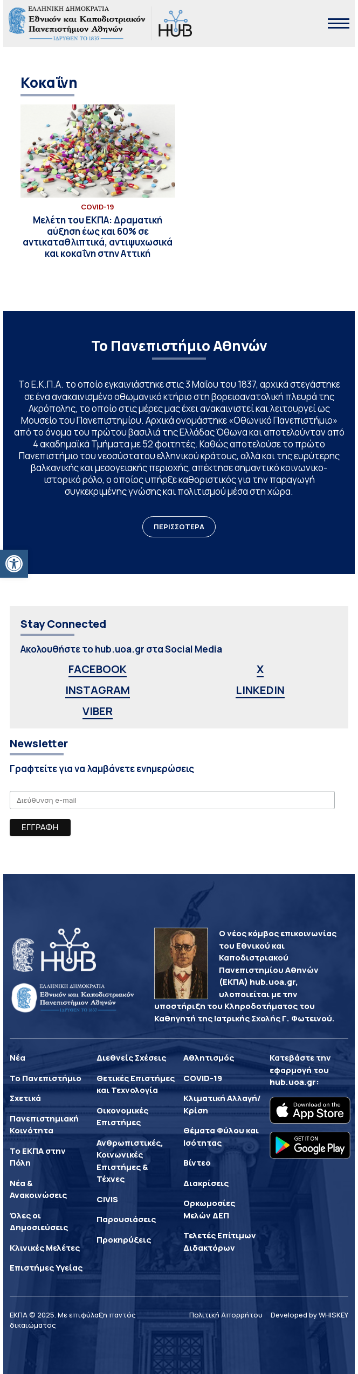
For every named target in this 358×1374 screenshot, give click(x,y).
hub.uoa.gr (293, 1082)
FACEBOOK (97, 669)
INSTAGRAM (97, 690)
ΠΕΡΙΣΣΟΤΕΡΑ (179, 526)
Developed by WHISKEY (309, 1315)
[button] (14, 564)
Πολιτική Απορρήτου (226, 1315)
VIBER (97, 711)
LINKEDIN (260, 690)
